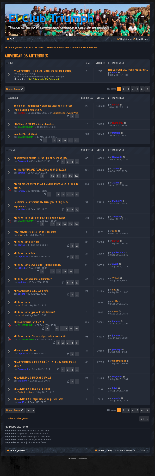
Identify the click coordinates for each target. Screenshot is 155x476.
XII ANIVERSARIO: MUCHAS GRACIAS (32, 377)
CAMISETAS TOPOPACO (26, 134)
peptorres (23, 256)
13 (58, 224)
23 (70, 176)
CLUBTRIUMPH (26, 127)
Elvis (114, 72)
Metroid (116, 133)
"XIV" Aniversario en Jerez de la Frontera (35, 232)
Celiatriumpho (119, 361)
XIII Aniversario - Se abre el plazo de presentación (40, 336)
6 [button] (141, 89)
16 (76, 224)
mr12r (21, 305)
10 (64, 140)
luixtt (115, 388)
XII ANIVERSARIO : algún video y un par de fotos (38, 399)
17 (52, 271)
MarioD (22, 245)
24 (76, 176)
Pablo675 (117, 201)
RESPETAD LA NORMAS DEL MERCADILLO (34, 124)
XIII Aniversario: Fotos (25, 253)
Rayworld (23, 161)
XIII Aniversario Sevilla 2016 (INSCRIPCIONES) (37, 265)
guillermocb (118, 252)
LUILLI (21, 268)
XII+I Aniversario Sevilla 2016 (29, 322)
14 (64, 224)
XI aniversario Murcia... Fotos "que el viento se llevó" (41, 158)
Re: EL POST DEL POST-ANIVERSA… (128, 70)
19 (64, 271)
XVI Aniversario (36, 79)
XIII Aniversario (22, 302)
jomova (116, 321)
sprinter (22, 282)
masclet (116, 398)
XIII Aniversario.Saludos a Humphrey (33, 279)
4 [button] (132, 89)
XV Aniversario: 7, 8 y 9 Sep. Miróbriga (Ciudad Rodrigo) (43, 71)
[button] (147, 89)
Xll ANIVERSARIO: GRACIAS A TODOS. (33, 389)
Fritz (114, 289)
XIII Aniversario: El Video (26, 242)
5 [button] (137, 89)
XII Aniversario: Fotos (25, 350)
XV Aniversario (52, 79)
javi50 (115, 264)
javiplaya (117, 349)
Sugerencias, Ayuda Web (65, 113)
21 (58, 176)
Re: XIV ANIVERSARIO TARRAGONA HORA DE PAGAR (40, 169)
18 (58, 271)
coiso (20, 235)
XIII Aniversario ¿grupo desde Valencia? (34, 312)
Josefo (21, 294)
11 (70, 140)
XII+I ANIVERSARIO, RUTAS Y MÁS (31, 290)
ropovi (21, 315)
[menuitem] (10, 39)
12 (76, 140)
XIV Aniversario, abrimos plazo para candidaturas (39, 217)
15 (70, 224)
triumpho (23, 380)
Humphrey (117, 123)
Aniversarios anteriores (26, 55)
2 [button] (123, 89)
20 (52, 176)
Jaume (21, 172)
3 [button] (128, 89)
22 (64, 176)
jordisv (21, 191)
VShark (116, 278)
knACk (21, 113)
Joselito (116, 216)
